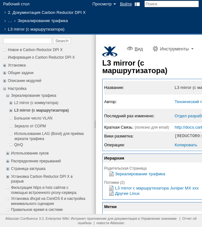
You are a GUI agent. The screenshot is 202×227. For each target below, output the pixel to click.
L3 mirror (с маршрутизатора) (41, 110)
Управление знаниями (159, 218)
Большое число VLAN (33, 118)
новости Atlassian (110, 223)
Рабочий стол (16, 4)
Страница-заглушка (28, 168)
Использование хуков (30, 153)
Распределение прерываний (36, 161)
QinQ (18, 145)
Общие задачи (20, 73)
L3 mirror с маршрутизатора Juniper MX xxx (157, 187)
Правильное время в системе (37, 209)
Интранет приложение (89, 218)
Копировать (186, 144)
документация (126, 218)
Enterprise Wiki (57, 218)
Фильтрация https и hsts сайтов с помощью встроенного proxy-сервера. (44, 190)
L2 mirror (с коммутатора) (36, 103)
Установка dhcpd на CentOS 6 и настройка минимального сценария (48, 201)
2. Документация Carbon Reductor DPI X (47, 12)
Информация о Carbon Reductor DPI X (41, 57)
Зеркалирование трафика (43, 20)
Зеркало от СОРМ (30, 126)
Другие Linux (127, 193)
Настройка (17, 88)
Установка (17, 65)
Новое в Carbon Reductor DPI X (35, 50)
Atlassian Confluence (21, 218)
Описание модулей (24, 81)
